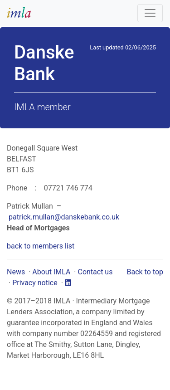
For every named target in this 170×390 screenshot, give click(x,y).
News (16, 272)
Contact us (95, 272)
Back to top (145, 272)
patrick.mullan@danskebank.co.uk (64, 217)
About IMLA (51, 272)
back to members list (40, 246)
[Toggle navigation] (150, 13)
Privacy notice (35, 282)
